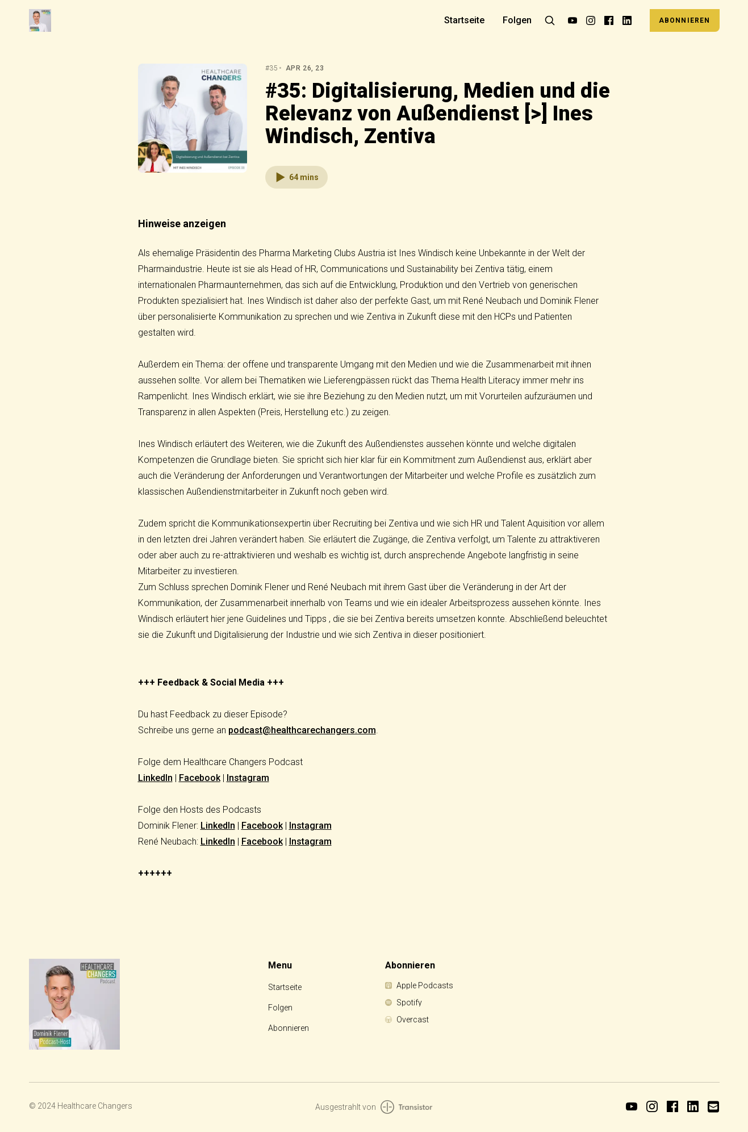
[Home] (230, 20)
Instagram (248, 777)
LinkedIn (155, 777)
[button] (296, 177)
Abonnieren (685, 20)
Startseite (464, 20)
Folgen (517, 20)
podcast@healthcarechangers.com (302, 730)
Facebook (199, 777)
